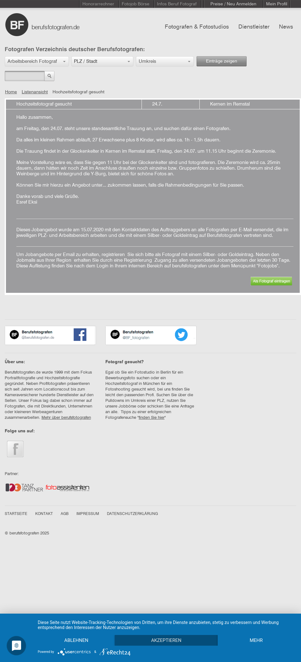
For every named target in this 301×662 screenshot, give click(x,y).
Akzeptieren (166, 640)
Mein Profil (276, 4)
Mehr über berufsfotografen (66, 418)
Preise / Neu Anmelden (233, 4)
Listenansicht (35, 92)
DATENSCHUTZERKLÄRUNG (132, 514)
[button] (37, 61)
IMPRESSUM (87, 514)
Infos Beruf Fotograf (177, 4)
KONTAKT (44, 514)
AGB (65, 514)
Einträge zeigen (221, 61)
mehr (256, 640)
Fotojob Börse (135, 4)
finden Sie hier (151, 418)
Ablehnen (76, 640)
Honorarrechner (98, 4)
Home (11, 92)
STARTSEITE (16, 514)
